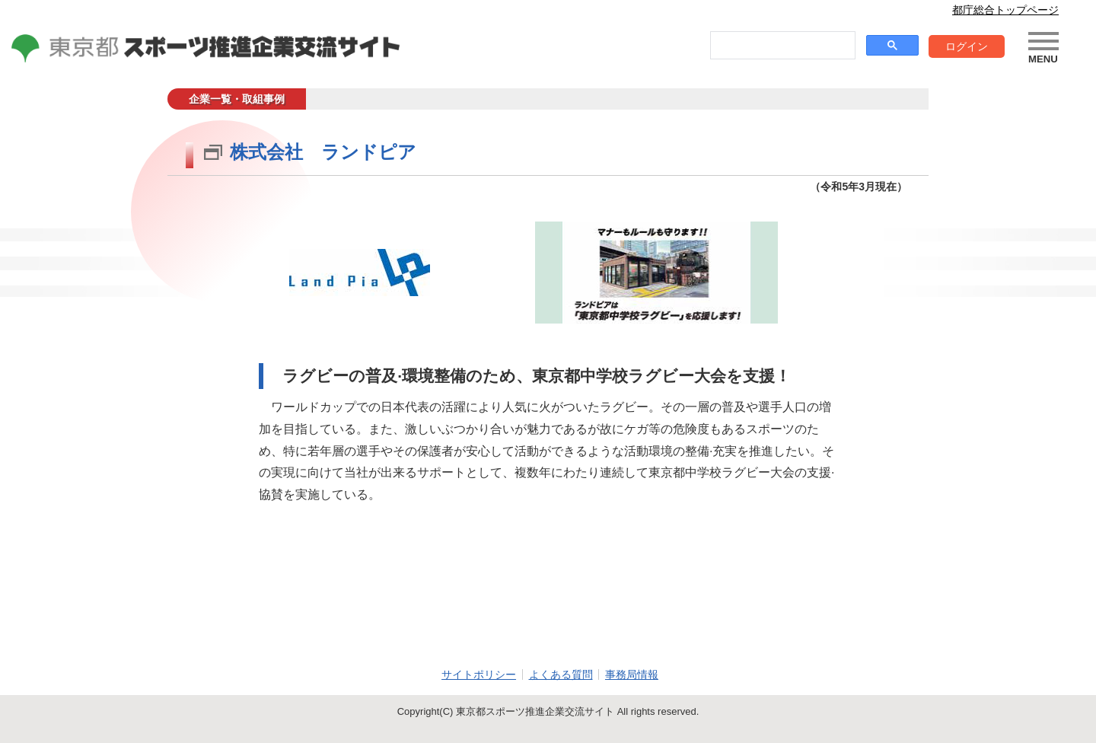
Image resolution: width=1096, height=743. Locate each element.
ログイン (966, 46)
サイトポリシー (478, 674)
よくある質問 (561, 674)
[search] (781, 46)
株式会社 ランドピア (323, 152)
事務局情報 (631, 674)
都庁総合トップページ (1005, 10)
